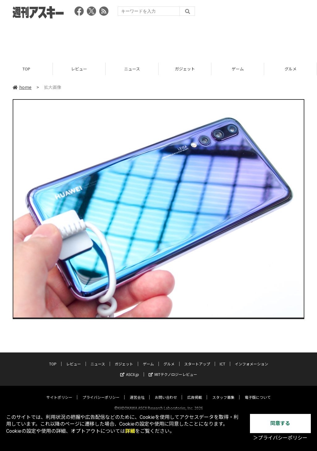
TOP (26, 69)
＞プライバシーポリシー (280, 438)
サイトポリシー (59, 391)
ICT (222, 358)
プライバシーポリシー (101, 391)
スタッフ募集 (223, 391)
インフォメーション (251, 358)
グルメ (291, 69)
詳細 (130, 431)
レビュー (79, 69)
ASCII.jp (129, 368)
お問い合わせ (166, 391)
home (22, 87)
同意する (280, 423)
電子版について (258, 391)
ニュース (132, 69)
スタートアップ (197, 358)
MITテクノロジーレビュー (173, 368)
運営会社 (137, 391)
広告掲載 (194, 391)
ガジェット (185, 69)
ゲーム (238, 69)
